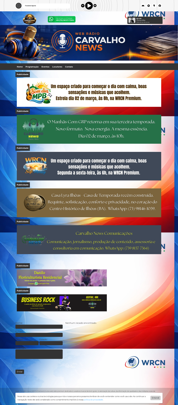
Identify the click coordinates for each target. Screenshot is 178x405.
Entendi (155, 398)
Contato (69, 67)
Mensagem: (21, 348)
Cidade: (19, 339)
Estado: (43, 339)
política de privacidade (93, 400)
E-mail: (19, 331)
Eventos (45, 67)
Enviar (20, 372)
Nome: (19, 323)
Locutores (57, 67)
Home (20, 67)
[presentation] (32, 364)
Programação (32, 67)
